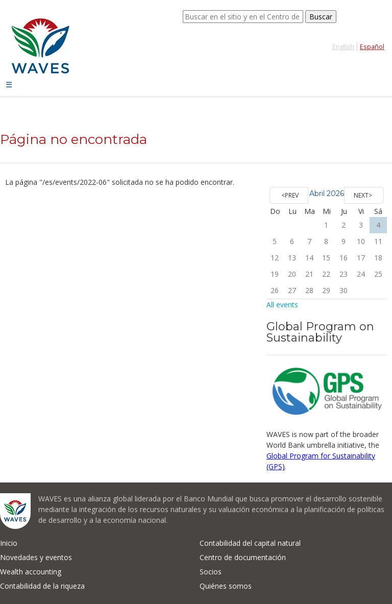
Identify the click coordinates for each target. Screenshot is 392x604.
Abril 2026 (326, 193)
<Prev (290, 195)
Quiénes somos (226, 586)
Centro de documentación (243, 557)
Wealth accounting (30, 571)
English (343, 46)
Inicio (8, 543)
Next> (363, 195)
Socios (211, 571)
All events (282, 304)
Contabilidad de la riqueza (42, 586)
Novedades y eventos (36, 557)
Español (372, 46)
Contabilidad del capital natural (250, 543)
